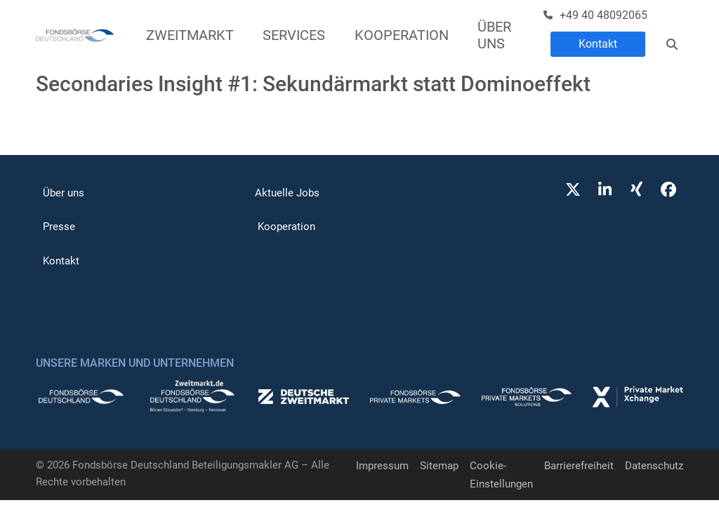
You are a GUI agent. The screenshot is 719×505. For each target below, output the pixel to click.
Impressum (382, 465)
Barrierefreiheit (579, 465)
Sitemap (439, 465)
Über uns (63, 193)
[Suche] (672, 44)
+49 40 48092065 (603, 15)
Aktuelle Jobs (287, 193)
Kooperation (286, 226)
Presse (59, 226)
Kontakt (598, 43)
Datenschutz (654, 465)
